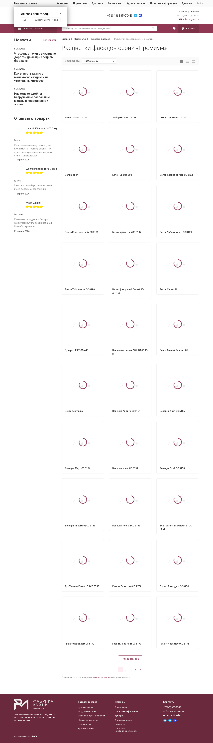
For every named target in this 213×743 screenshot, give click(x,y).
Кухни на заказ (85, 707)
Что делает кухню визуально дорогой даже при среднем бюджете (35, 57)
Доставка (97, 3)
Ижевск (33, 3)
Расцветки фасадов (100, 39)
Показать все (130, 658)
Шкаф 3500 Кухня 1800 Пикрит (41, 128)
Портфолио (80, 3)
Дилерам (187, 3)
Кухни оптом (84, 724)
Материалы (80, 39)
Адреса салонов (135, 3)
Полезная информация (163, 3)
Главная (66, 39)
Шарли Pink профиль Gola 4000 (41, 168)
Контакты (62, 3)
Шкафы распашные (88, 720)
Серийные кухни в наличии (91, 715)
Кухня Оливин (33, 202)
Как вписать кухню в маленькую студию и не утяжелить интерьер (31, 77)
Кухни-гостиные (86, 728)
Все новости (50, 40)
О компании (114, 3)
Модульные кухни (87, 711)
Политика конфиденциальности (126, 729)
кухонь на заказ (101, 677)
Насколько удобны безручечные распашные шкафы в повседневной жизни (32, 99)
